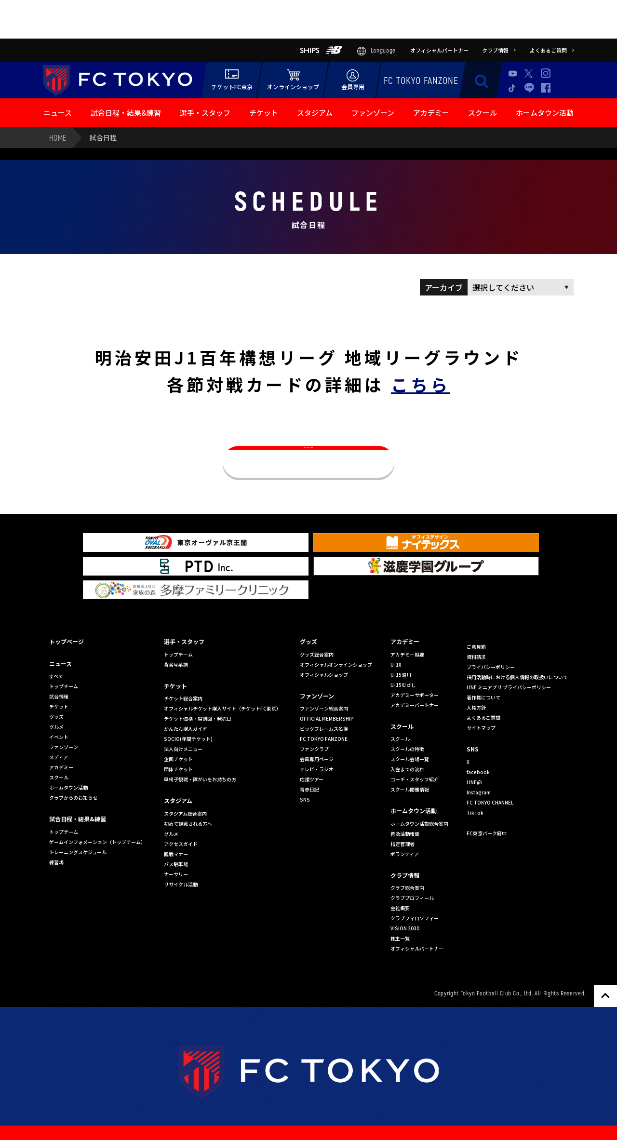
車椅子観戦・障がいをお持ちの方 (200, 779)
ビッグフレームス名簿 (324, 728)
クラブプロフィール (412, 897)
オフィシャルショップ (324, 674)
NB (334, 50)
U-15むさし (403, 684)
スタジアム (315, 112)
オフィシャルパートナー (416, 948)
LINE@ (474, 782)
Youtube (513, 73)
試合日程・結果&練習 (126, 112)
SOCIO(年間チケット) (188, 738)
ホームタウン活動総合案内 (419, 823)
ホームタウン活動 (545, 112)
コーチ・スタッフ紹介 (414, 779)
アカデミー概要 (407, 654)
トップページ (66, 641)
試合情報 (58, 696)
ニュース (57, 112)
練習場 (56, 862)
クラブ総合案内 (407, 887)
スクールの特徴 (407, 748)
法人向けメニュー (183, 748)
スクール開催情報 (409, 789)
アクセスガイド (181, 843)
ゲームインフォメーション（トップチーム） (97, 841)
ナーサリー (176, 874)
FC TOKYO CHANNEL (490, 802)
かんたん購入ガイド (185, 728)
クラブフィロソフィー (414, 918)
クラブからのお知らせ (73, 797)
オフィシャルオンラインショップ (336, 664)
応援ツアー (311, 779)
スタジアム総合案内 (185, 813)
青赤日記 (309, 789)
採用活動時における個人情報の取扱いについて (517, 677)
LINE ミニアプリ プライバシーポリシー (509, 687)
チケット (263, 112)
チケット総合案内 (183, 698)
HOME (58, 137)
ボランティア (404, 854)
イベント (58, 736)
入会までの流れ (407, 769)
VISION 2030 (404, 928)
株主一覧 (400, 938)
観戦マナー (176, 854)
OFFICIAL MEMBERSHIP (327, 718)
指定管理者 (402, 843)
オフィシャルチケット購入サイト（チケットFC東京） (222, 708)
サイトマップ (481, 727)
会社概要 (400, 908)
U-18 (396, 664)
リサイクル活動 (181, 884)
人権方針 (476, 707)
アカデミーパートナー (414, 705)
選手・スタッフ (205, 112)
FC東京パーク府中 (487, 833)
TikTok (513, 88)
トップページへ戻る (308, 462)
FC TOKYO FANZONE (421, 80)
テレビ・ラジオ (317, 769)
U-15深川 (400, 674)
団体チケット (178, 769)
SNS (305, 799)
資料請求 (476, 656)
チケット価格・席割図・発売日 (197, 718)
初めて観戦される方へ (188, 823)
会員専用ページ (317, 759)
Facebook (545, 88)
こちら (420, 384)
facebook (478, 772)
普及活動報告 (404, 833)
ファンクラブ (314, 748)
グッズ (56, 716)
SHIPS (309, 50)
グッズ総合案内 (317, 654)
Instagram (545, 73)
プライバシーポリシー (491, 667)
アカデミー (431, 112)
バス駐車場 (176, 864)
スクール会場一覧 (409, 759)
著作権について (483, 697)
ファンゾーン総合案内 (324, 708)
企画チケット (178, 759)
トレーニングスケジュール (78, 852)
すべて (56, 676)
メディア (58, 757)
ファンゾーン (372, 112)
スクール (482, 112)
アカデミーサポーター (414, 694)
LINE (529, 87)
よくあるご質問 (483, 717)
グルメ (56, 726)
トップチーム (63, 686)
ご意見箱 (476, 646)
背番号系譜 (176, 664)
